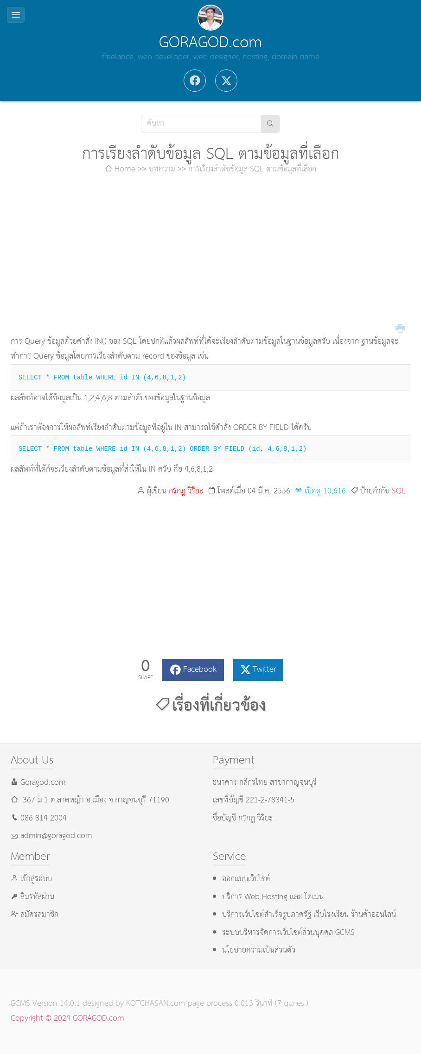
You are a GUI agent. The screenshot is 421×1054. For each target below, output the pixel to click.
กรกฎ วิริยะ (186, 491)
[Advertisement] (211, 256)
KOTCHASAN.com (155, 1004)
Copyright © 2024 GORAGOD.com (67, 1018)
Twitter (264, 670)
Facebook (200, 670)
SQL (399, 491)
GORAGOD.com (210, 42)
